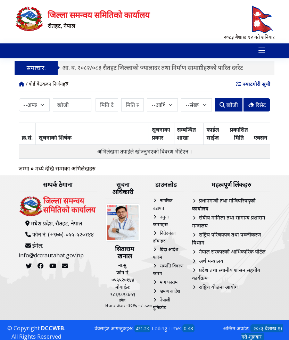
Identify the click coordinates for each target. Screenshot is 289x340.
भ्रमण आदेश (170, 291)
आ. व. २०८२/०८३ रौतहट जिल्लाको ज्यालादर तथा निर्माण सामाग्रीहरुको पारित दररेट (153, 67)
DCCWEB (52, 328)
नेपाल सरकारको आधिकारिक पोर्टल (232, 251)
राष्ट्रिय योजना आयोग (218, 286)
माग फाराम (168, 282)
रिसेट (257, 104)
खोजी (229, 104)
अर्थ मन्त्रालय (211, 260)
